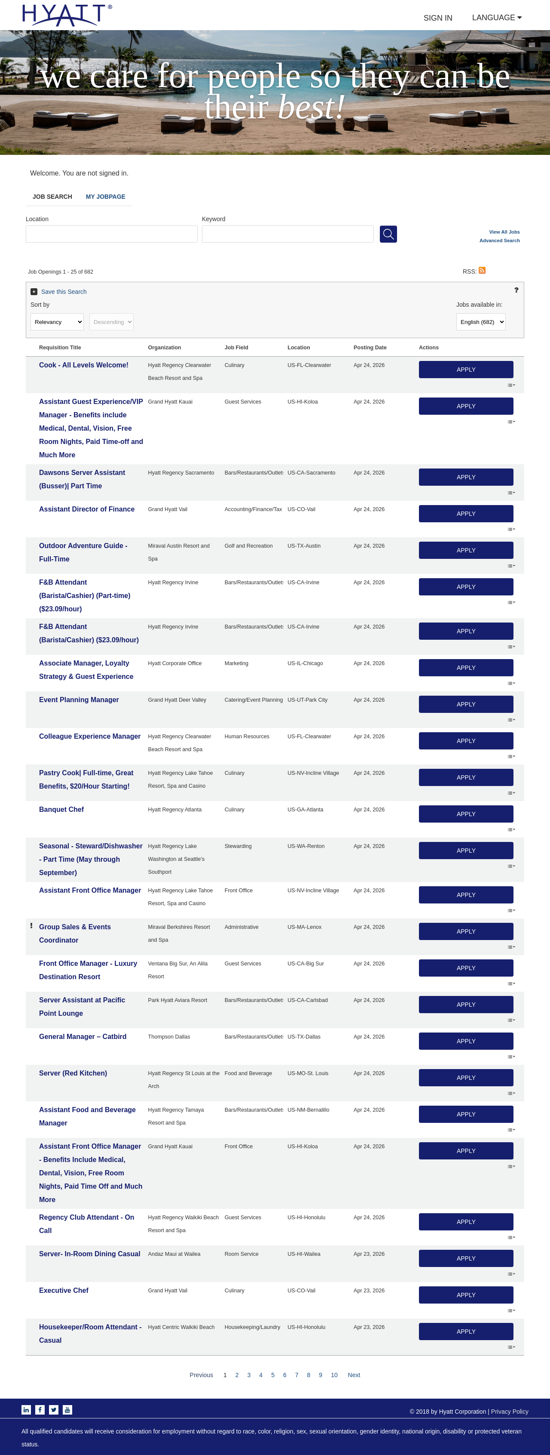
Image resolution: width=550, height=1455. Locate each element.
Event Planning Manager (79, 699)
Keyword (213, 219)
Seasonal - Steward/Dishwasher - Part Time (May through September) (91, 859)
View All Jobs (504, 231)
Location (37, 219)
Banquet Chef (61, 809)
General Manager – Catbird (83, 1036)
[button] (482, 271)
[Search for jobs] (388, 234)
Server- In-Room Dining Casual (90, 1254)
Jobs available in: (479, 304)
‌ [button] (511, 385)
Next (354, 1375)
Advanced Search (500, 240)
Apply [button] (466, 369)
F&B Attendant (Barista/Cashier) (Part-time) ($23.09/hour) (85, 596)
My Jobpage (105, 196)
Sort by (40, 304)
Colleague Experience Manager (90, 736)
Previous (201, 1375)
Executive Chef (64, 1290)
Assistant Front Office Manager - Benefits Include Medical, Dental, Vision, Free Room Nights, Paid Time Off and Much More (91, 1173)
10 (334, 1375)
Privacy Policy (510, 1411)
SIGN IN (438, 18)
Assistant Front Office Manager (90, 890)
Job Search (52, 196)
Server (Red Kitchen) (73, 1073)
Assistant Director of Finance (86, 509)
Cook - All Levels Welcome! (83, 365)
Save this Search (64, 291)
